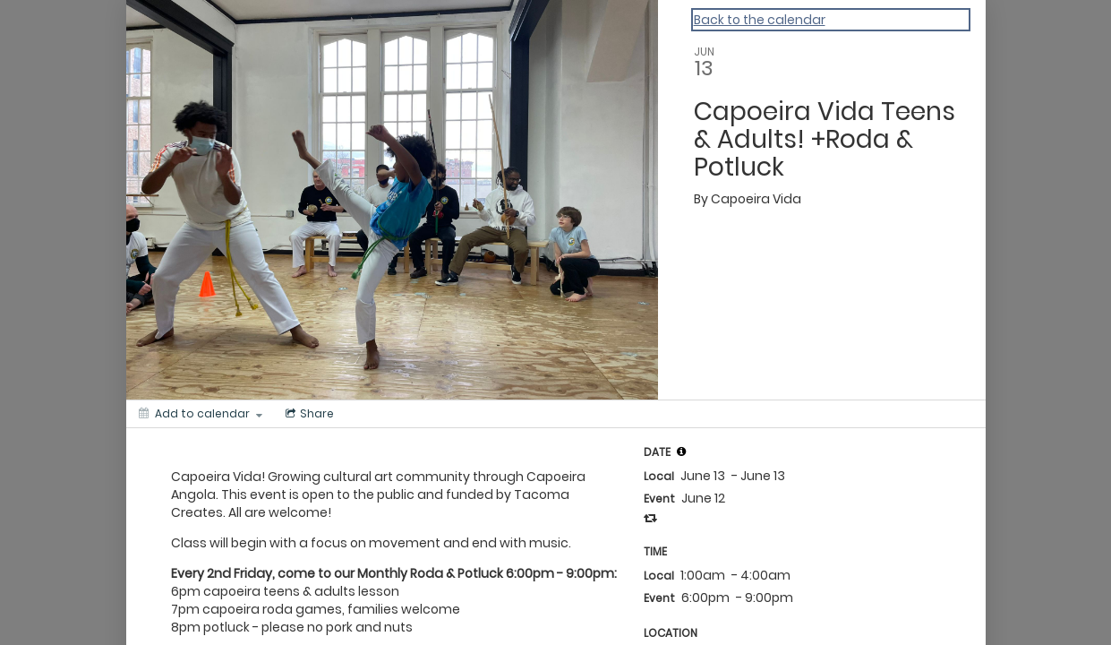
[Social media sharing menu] (308, 413)
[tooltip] (681, 451)
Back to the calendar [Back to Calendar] (759, 20)
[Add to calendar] (200, 413)
